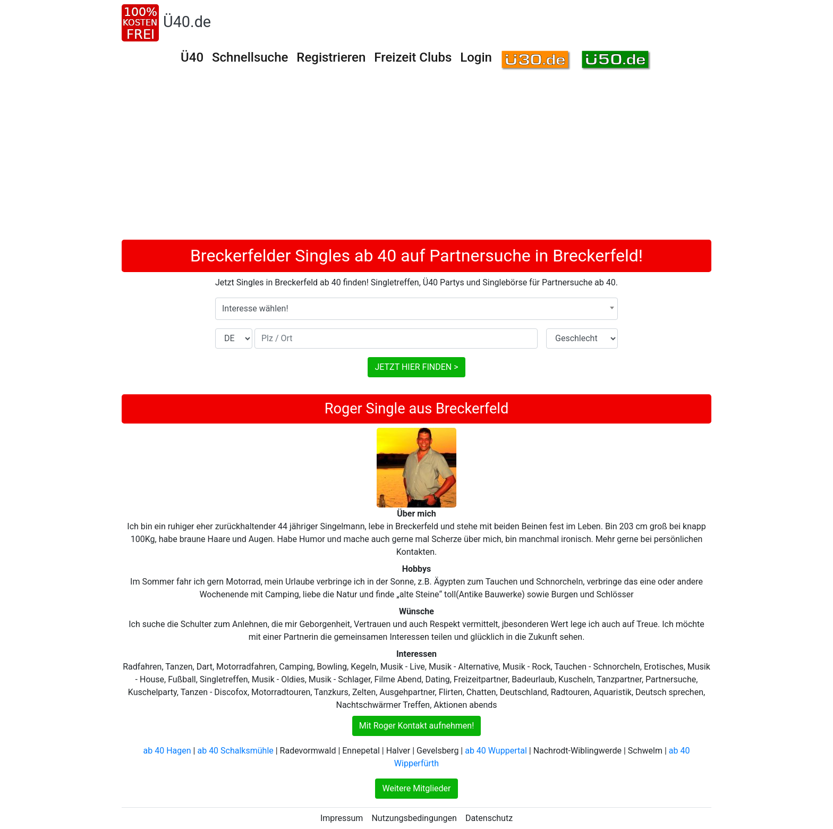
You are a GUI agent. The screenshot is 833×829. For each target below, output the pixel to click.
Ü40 (192, 57)
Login (476, 57)
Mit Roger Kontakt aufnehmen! (416, 726)
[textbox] (416, 308)
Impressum (341, 818)
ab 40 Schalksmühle (235, 751)
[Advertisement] (416, 160)
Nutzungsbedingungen (413, 818)
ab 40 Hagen (167, 751)
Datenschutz (489, 818)
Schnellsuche (250, 57)
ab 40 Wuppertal (496, 751)
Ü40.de (187, 22)
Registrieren (331, 57)
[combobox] (416, 309)
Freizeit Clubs (413, 57)
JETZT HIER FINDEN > (416, 367)
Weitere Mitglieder (416, 788)
